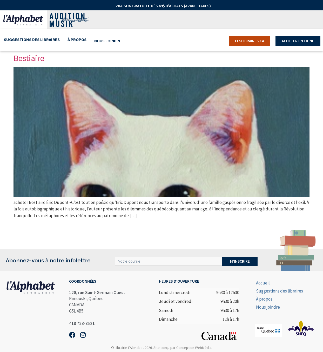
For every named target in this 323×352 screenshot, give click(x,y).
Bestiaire (29, 58)
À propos (77, 40)
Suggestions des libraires (32, 40)
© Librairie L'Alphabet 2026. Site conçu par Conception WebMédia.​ (161, 347)
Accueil (263, 283)
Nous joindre (107, 40)
